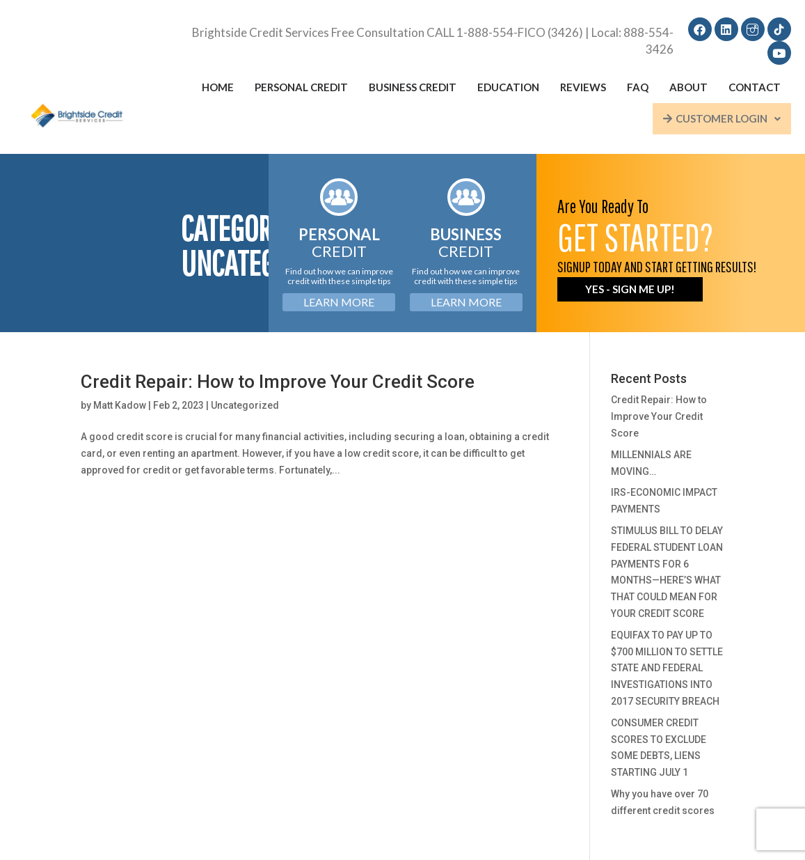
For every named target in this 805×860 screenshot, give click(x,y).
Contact (754, 87)
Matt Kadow (119, 405)
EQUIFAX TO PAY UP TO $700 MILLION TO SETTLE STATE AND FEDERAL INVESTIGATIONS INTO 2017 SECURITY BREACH (667, 668)
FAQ (637, 87)
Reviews (583, 87)
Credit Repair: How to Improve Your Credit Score (278, 381)
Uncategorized (245, 405)
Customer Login (722, 118)
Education (508, 87)
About (688, 87)
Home (218, 87)
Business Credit (412, 87)
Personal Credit (301, 87)
